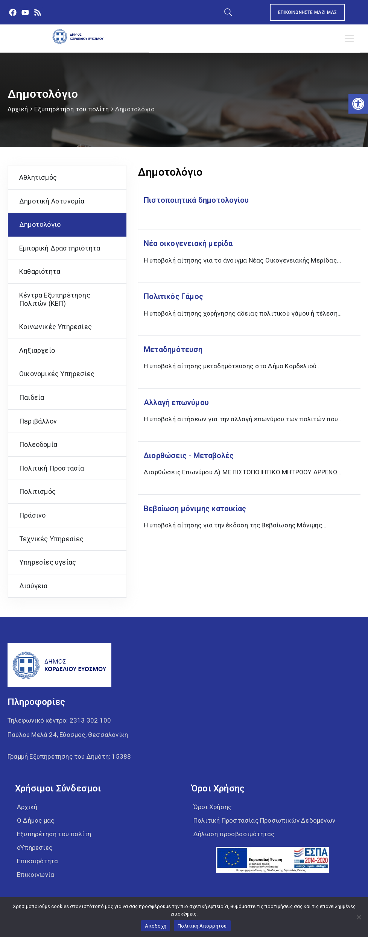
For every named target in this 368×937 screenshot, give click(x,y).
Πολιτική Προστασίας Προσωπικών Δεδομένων (264, 820)
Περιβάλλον (38, 421)
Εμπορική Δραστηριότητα (59, 248)
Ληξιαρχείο (37, 350)
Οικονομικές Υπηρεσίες (56, 374)
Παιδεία (31, 397)
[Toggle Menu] (351, 38)
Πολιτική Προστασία (51, 468)
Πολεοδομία (38, 444)
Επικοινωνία (35, 874)
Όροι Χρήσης (212, 807)
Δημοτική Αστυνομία (52, 201)
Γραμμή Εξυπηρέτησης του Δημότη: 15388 (69, 756)
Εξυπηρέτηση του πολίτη (71, 109)
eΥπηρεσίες (34, 847)
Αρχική (18, 109)
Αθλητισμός (38, 177)
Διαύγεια (33, 586)
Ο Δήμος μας (35, 820)
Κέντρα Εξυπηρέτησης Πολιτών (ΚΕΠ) (54, 299)
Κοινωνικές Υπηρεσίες (55, 327)
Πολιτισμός (37, 491)
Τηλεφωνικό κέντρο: (59, 720)
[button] (358, 104)
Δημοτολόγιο (40, 224)
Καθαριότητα (39, 271)
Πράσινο (32, 515)
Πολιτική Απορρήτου (202, 926)
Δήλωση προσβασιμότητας (233, 834)
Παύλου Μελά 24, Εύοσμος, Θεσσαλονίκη (68, 734)
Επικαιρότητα (37, 861)
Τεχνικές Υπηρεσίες (51, 539)
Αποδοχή (155, 926)
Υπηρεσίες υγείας (47, 562)
